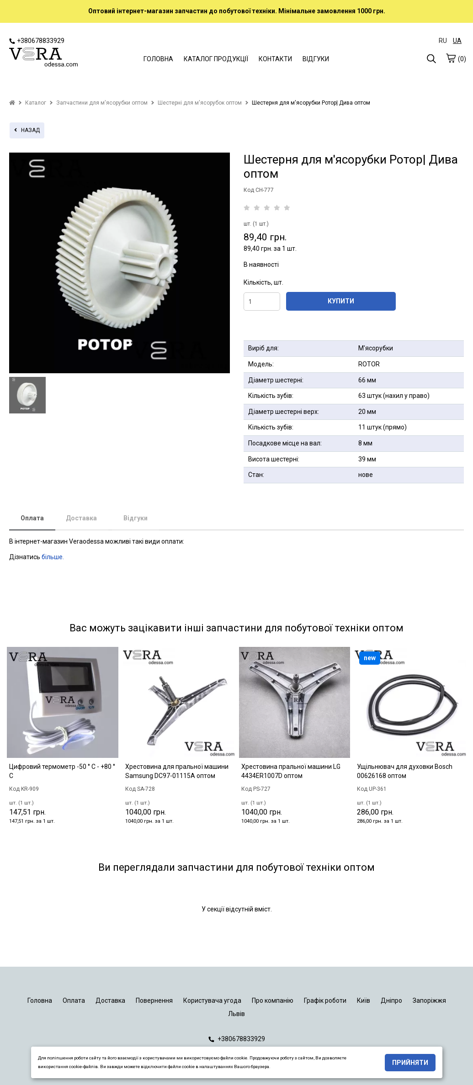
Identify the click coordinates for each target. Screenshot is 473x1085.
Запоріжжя (429, 1000)
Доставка (81, 518)
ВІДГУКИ (316, 59)
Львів (236, 1013)
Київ (363, 1000)
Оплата (32, 518)
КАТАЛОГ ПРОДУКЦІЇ (216, 59)
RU (443, 40)
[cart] (450, 58)
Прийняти (410, 1062)
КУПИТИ (341, 301)
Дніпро (391, 1000)
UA (457, 40)
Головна (39, 1000)
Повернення (154, 1000)
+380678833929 (36, 40)
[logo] (43, 58)
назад (27, 130)
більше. (53, 557)
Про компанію (272, 1000)
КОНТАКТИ (275, 59)
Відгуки (135, 518)
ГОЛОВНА (158, 59)
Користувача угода (212, 1000)
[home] (12, 103)
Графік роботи (325, 1000)
